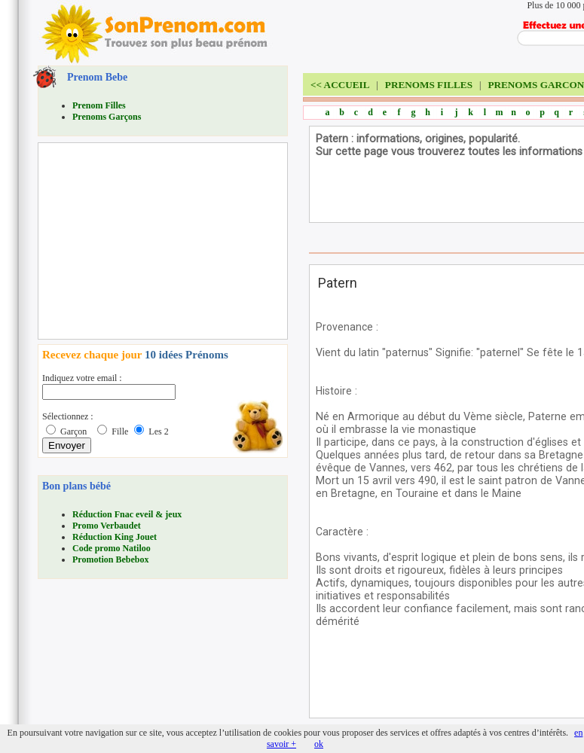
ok (318, 744)
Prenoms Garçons (106, 116)
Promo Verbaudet (106, 525)
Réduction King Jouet (114, 537)
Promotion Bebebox (110, 559)
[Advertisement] (155, 241)
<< (339, 84)
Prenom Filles (99, 105)
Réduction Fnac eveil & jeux (127, 514)
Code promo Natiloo (111, 548)
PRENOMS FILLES (428, 84)
